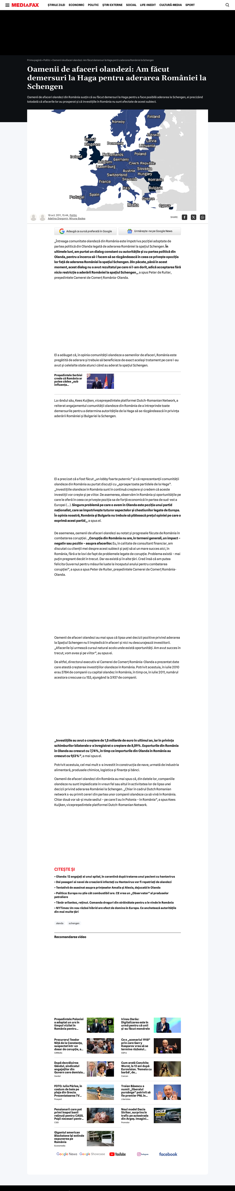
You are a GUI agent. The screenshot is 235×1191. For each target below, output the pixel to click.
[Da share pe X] (193, 217)
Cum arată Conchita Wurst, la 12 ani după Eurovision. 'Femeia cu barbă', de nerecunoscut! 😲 (136, 1067)
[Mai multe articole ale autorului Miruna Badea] (42, 217)
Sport (190, 5)
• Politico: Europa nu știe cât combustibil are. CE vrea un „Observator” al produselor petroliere (111, 895)
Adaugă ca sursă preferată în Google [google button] (85, 231)
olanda (59, 923)
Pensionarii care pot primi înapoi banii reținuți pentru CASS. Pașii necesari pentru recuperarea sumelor (69, 1114)
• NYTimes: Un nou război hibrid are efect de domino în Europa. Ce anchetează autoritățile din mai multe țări (115, 910)
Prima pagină (34, 60)
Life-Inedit (148, 5)
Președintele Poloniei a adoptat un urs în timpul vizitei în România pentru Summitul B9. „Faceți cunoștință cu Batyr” (69, 1024)
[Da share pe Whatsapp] (202, 217)
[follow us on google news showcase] (92, 1154)
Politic (93, 5)
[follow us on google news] (67, 1154)
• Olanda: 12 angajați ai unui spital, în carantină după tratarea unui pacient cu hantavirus (114, 876)
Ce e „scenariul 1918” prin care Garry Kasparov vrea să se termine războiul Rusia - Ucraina (135, 1044)
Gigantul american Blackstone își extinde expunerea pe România (69, 1137)
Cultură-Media (170, 5)
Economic (76, 5)
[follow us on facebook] (168, 1154)
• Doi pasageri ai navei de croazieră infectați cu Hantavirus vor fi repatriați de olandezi (113, 882)
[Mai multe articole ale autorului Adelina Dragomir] (33, 217)
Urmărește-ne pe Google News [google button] (149, 231)
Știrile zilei (56, 5)
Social (131, 5)
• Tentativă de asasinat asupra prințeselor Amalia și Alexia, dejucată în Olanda (107, 887)
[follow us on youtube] (117, 1154)
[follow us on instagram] (143, 1154)
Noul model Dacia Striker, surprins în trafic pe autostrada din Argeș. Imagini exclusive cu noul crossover (134, 1114)
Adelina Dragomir (58, 218)
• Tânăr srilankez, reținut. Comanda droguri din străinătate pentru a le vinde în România (114, 902)
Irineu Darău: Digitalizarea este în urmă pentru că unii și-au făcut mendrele (135, 1024)
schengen (74, 923)
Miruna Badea (77, 218)
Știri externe (112, 5)
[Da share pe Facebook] (184, 217)
